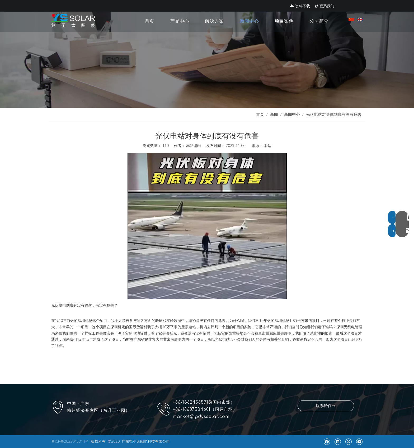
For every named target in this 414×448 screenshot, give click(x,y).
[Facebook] (326, 441)
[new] (207, 54)
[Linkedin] (337, 441)
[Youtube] (359, 441)
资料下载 (300, 6)
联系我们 (324, 6)
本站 (267, 145)
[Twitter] (348, 441)
